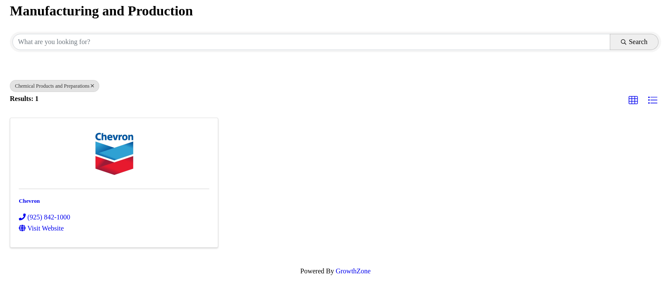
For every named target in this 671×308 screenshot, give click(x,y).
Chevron (29, 201)
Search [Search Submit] (634, 41)
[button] (633, 100)
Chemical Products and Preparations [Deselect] (54, 86)
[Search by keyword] (311, 42)
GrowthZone (353, 271)
